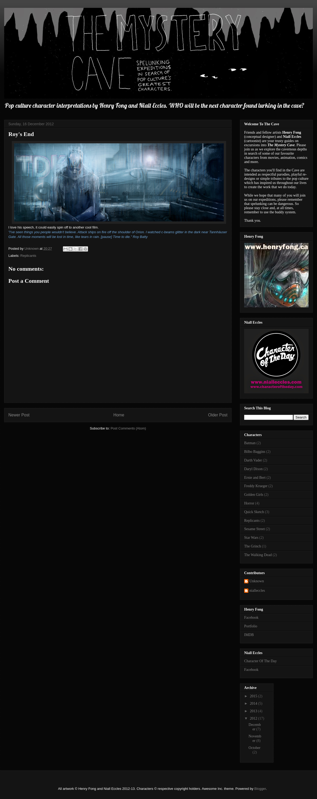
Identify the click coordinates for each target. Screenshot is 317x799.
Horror (249, 503)
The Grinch (252, 546)
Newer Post (19, 415)
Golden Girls (253, 495)
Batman (250, 443)
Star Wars (251, 538)
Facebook (251, 617)
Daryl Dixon (253, 469)
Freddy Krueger (255, 486)
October (254, 748)
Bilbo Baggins (254, 452)
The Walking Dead (258, 555)
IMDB (249, 635)
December (255, 727)
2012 (254, 718)
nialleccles (257, 591)
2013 (254, 711)
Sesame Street (254, 529)
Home (118, 415)
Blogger (260, 789)
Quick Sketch (254, 512)
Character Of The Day (260, 661)
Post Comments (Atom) (128, 428)
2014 (254, 703)
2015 (254, 696)
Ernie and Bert (255, 478)
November (255, 738)
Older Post (217, 415)
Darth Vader (253, 460)
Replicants (28, 256)
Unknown (256, 581)
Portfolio (250, 626)
